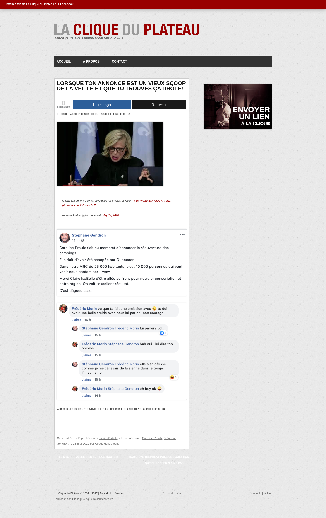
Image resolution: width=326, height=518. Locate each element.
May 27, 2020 (110, 215)
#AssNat (166, 200)
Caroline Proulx (152, 438)
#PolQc (155, 200)
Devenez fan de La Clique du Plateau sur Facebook (39, 4)
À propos (91, 61)
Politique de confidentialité (97, 499)
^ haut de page (172, 493)
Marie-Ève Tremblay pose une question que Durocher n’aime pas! (159, 460)
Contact (119, 61)
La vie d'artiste (108, 438)
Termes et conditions (67, 499)
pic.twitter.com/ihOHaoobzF (79, 205)
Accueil (64, 61)
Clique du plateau (106, 443)
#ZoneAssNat (142, 200)
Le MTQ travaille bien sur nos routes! (86, 456)
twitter (268, 493)
